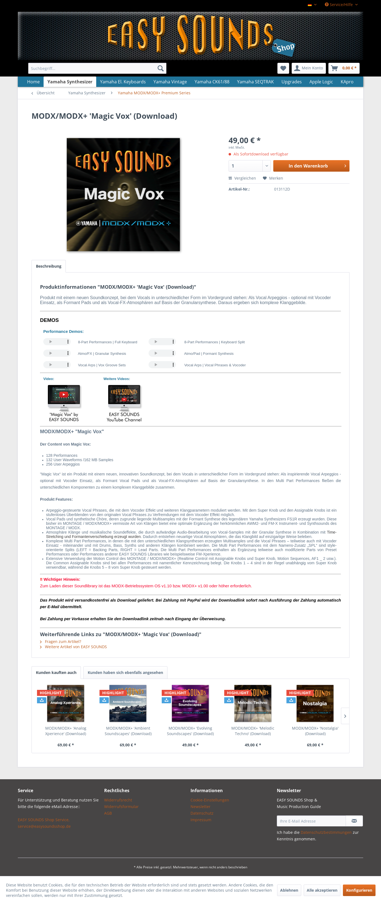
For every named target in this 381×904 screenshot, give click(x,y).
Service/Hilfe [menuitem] (339, 4)
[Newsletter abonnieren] (354, 820)
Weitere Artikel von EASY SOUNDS (73, 646)
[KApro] (347, 81)
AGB (108, 813)
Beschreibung (48, 266)
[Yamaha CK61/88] (212, 81)
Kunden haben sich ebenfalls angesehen (125, 672)
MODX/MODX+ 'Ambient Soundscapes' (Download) (128, 731)
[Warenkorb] (344, 68)
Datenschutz (202, 813)
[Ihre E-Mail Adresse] (311, 820)
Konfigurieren (359, 890)
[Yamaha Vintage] (170, 81)
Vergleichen (242, 178)
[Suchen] (160, 68)
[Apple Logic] (321, 81)
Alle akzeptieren (322, 890)
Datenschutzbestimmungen (326, 832)
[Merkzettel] (283, 68)
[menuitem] (97, 68)
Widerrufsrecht (118, 800)
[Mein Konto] (309, 68)
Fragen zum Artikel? (60, 641)
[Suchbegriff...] (97, 68)
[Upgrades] (292, 81)
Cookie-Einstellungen (209, 800)
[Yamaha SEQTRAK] (255, 81)
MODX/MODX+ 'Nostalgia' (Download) (315, 731)
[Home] (33, 81)
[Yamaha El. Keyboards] (123, 81)
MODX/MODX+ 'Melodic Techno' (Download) (252, 731)
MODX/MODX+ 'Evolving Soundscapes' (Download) (190, 731)
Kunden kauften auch (56, 672)
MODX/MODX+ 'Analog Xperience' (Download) (65, 731)
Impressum (200, 819)
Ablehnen (289, 890)
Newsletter (200, 806)
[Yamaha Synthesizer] (70, 81)
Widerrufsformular (121, 806)
